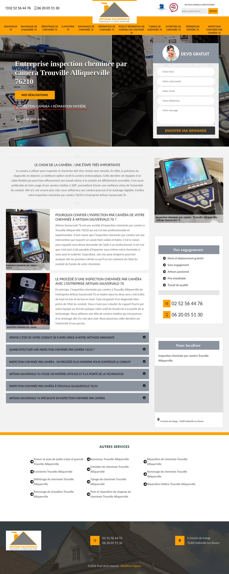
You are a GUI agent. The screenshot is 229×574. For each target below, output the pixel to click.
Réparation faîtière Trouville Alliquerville (171, 484)
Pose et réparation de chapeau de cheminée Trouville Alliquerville (110, 494)
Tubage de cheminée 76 (154, 28)
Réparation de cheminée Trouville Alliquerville (167, 461)
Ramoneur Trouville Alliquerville (109, 459)
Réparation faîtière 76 (192, 28)
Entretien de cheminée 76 (173, 28)
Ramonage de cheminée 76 (86, 28)
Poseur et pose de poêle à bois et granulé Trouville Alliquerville (58, 461)
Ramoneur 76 (10, 28)
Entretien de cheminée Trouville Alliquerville (109, 469)
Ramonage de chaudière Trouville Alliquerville (54, 494)
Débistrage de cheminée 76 (49, 28)
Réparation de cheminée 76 (106, 28)
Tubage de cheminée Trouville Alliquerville (108, 481)
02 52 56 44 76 (19, 8)
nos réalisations (35, 95)
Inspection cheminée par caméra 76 (214, 29)
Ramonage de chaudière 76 (29, 28)
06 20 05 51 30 (47, 8)
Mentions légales (131, 566)
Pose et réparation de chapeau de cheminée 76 (131, 29)
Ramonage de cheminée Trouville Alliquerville (167, 474)
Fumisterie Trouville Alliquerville (53, 471)
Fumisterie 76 (68, 28)
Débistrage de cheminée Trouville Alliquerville (54, 481)
